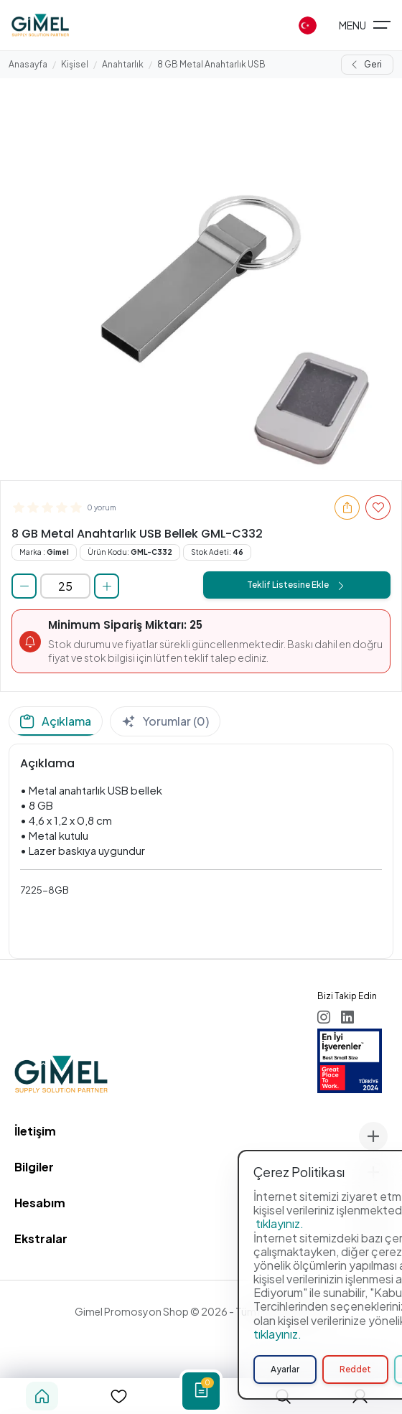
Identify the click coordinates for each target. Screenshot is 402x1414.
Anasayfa (28, 64)
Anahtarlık (123, 64)
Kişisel (74, 64)
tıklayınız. (280, 1351)
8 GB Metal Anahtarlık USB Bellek (225, 64)
